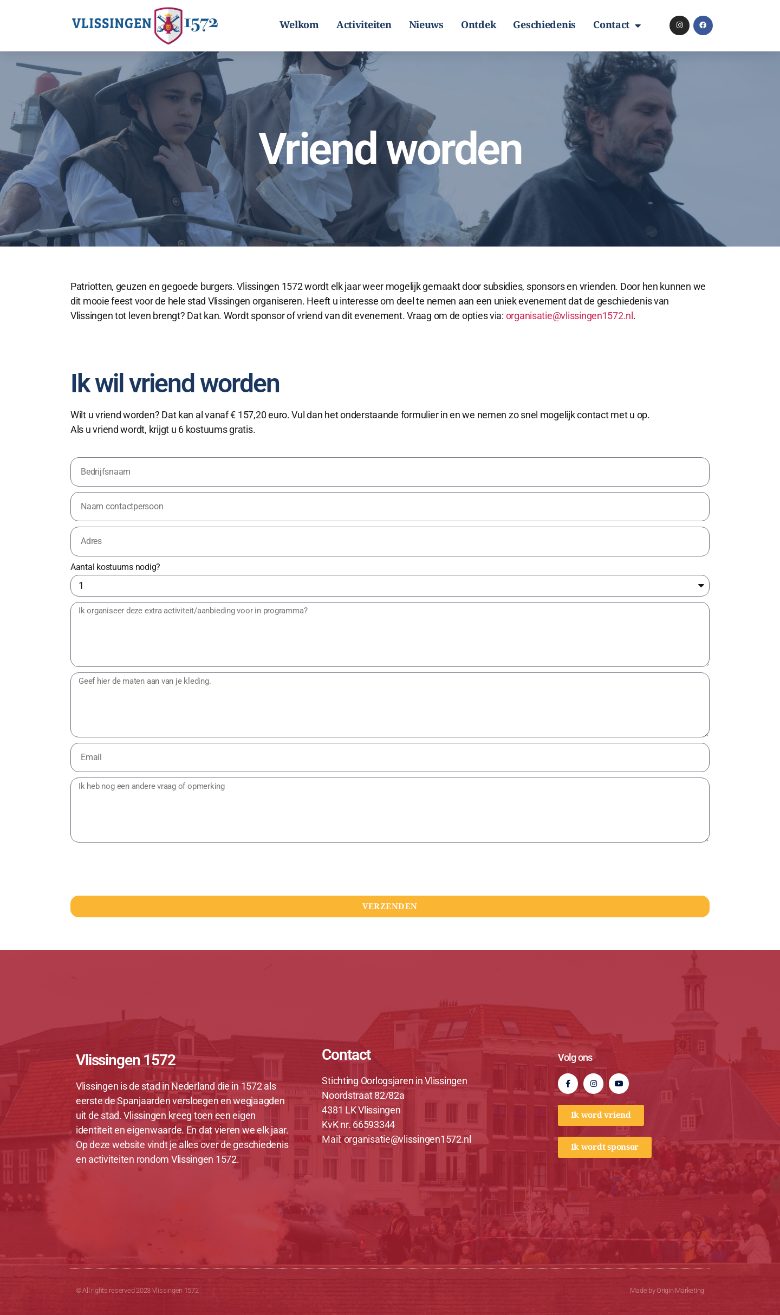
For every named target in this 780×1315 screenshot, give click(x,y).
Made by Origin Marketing (667, 1290)
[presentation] (152, 869)
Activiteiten (364, 25)
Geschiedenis (544, 25)
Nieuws (426, 25)
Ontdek (478, 25)
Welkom (299, 25)
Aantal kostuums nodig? (115, 567)
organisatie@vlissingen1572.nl (569, 315)
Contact (617, 25)
